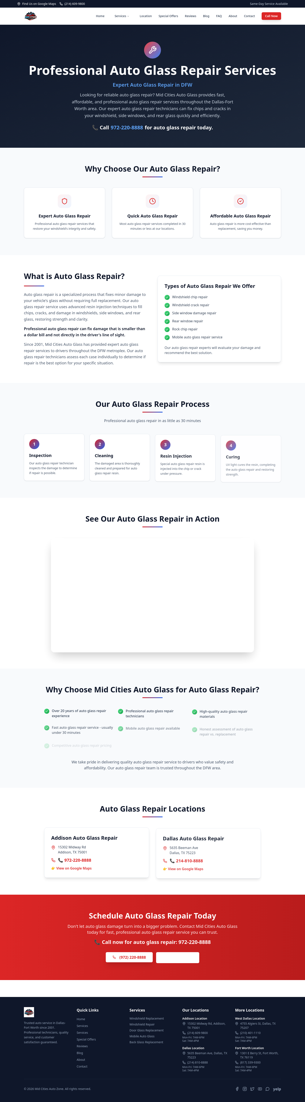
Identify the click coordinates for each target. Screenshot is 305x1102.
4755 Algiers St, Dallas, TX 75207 (258, 1025)
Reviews (190, 16)
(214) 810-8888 (197, 1062)
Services (122, 16)
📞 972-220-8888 (74, 861)
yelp (277, 1088)
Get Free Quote (177, 958)
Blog (206, 16)
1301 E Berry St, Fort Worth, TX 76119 (259, 1055)
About (233, 16)
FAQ (219, 16)
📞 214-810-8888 (186, 862)
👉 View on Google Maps (71, 869)
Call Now (271, 16)
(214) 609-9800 (197, 1033)
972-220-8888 (127, 127)
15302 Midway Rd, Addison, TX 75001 (206, 1025)
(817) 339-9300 (250, 1062)
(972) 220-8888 (129, 958)
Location (146, 16)
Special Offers (168, 16)
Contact (249, 16)
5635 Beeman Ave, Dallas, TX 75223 (207, 1055)
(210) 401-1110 (250, 1033)
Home (100, 16)
